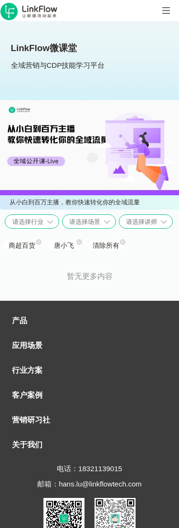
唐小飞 (64, 245)
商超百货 (22, 245)
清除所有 (106, 245)
